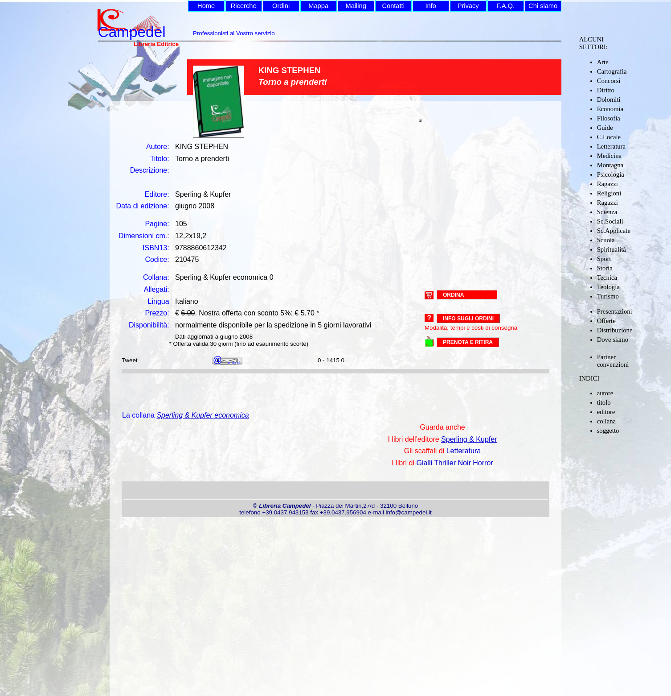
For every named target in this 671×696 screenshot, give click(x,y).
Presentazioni (614, 311)
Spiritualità (611, 249)
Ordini (281, 5)
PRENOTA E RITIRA (468, 342)
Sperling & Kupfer (469, 439)
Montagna (610, 165)
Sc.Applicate (613, 230)
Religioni (609, 193)
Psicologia (610, 174)
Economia (610, 108)
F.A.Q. (505, 5)
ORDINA (453, 294)
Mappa (318, 5)
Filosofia (608, 118)
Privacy (468, 5)
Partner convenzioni (613, 360)
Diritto (605, 90)
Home (206, 5)
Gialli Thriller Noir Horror (454, 463)
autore (605, 393)
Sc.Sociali (610, 221)
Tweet (130, 360)
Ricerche (244, 5)
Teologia (608, 286)
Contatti (393, 5)
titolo (604, 402)
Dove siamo (612, 339)
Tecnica (607, 277)
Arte (603, 62)
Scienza (607, 211)
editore (606, 411)
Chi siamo (542, 5)
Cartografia (612, 71)
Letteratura (611, 146)
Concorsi (609, 80)
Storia (605, 268)
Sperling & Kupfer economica (202, 415)
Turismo (608, 296)
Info (430, 5)
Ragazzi (607, 183)
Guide (605, 127)
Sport (604, 258)
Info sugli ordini (468, 318)
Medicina (609, 155)
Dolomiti (609, 99)
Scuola (606, 240)
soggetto (608, 430)
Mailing (355, 5)
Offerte (606, 320)
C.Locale (609, 137)
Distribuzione (615, 330)
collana (606, 421)
